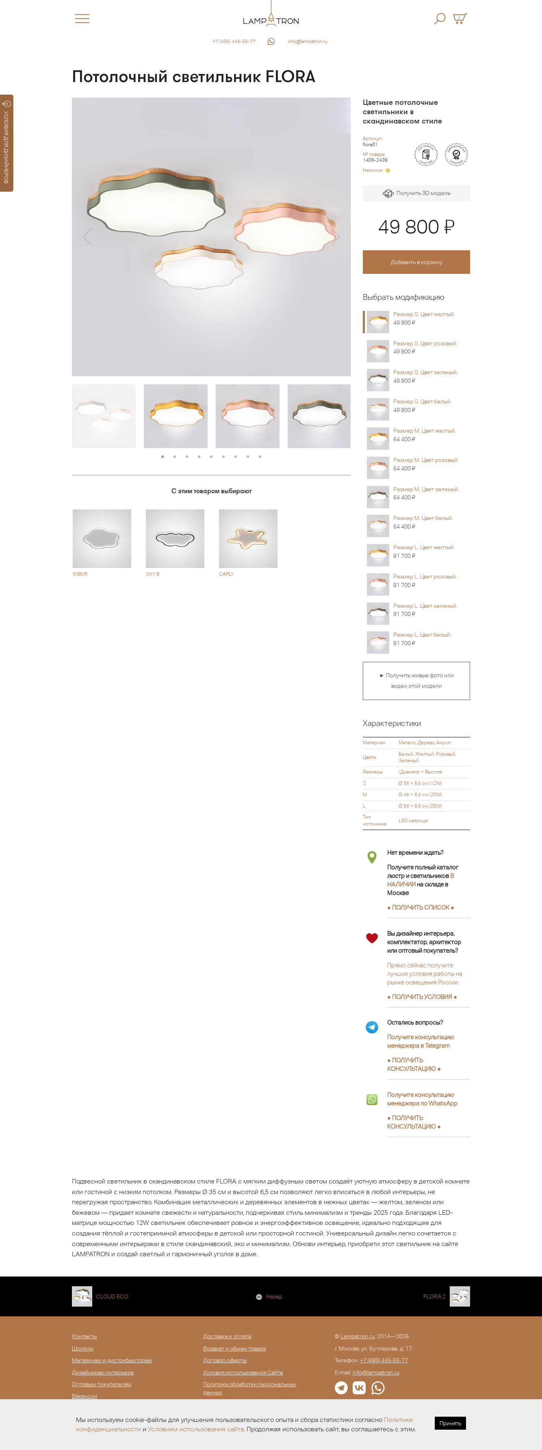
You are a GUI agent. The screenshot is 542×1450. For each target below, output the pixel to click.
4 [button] (199, 457)
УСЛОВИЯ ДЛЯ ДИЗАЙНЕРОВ (6, 142)
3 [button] (187, 457)
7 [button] (236, 457)
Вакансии (84, 1396)
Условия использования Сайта (243, 1372)
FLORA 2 (434, 1296)
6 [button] (223, 457)
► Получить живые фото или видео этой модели (416, 680)
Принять (450, 1423)
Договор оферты (225, 1360)
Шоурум (82, 1348)
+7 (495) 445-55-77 (234, 41)
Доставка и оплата (227, 1336)
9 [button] (260, 457)
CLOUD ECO (112, 1296)
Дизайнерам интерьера (103, 1372)
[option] (211, 237)
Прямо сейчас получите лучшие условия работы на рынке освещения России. (424, 974)
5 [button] (211, 457)
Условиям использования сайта (196, 1429)
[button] (87, 237)
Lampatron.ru (357, 1336)
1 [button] (162, 457)
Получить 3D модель (417, 193)
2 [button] (175, 457)
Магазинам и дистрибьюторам (112, 1360)
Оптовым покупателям (101, 1384)
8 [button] (248, 457)
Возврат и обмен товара (234, 1348)
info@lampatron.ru (307, 41)
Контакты (84, 1336)
